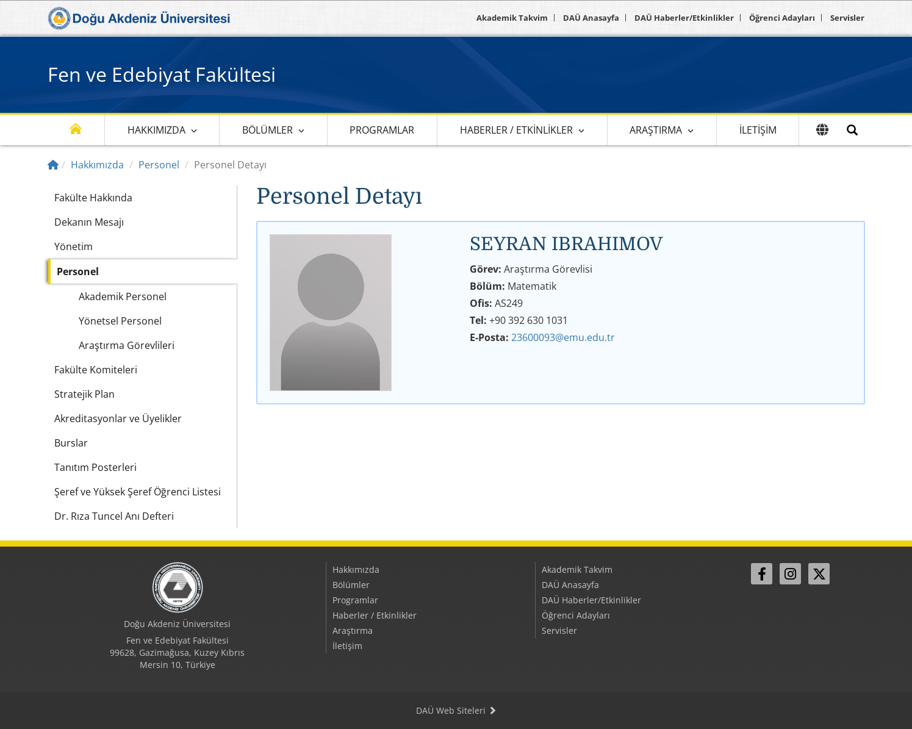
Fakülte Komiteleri (95, 369)
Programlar (382, 130)
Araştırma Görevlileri (126, 345)
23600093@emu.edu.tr (563, 337)
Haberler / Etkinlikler (516, 130)
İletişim (758, 130)
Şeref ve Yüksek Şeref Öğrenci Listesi (137, 491)
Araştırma (656, 130)
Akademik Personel (123, 296)
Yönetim (73, 246)
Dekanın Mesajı (89, 222)
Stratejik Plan (84, 394)
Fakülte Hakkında (93, 197)
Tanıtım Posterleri (95, 467)
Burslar (71, 443)
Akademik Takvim (512, 17)
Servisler (847, 17)
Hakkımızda (156, 130)
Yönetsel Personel (120, 321)
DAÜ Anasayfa (591, 17)
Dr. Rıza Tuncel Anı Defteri (114, 516)
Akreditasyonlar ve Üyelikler (118, 418)
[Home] (53, 164)
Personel (158, 164)
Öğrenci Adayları (782, 17)
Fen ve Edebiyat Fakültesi (162, 74)
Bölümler (267, 130)
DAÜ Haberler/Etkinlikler (684, 17)
